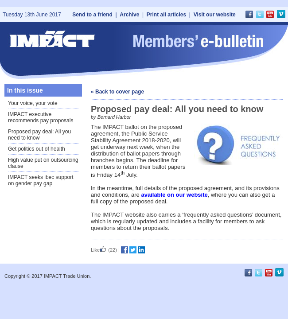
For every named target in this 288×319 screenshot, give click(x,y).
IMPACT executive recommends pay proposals (40, 117)
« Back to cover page (117, 92)
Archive (129, 15)
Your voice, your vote (33, 103)
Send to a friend (92, 15)
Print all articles (166, 15)
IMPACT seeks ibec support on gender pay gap (41, 180)
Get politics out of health (36, 149)
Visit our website (215, 15)
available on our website (174, 194)
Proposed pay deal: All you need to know (39, 134)
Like (99, 250)
